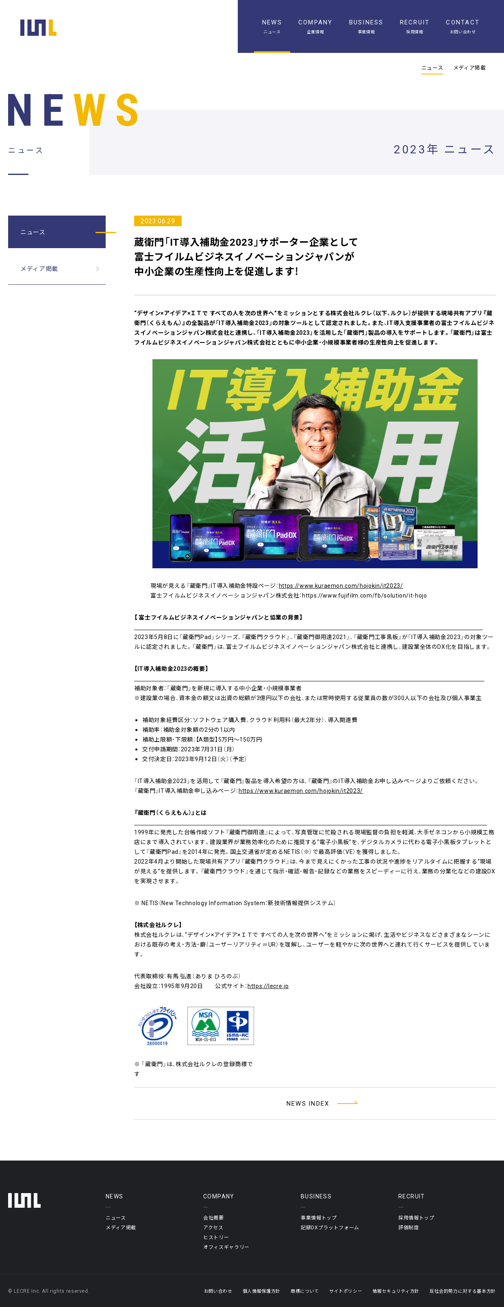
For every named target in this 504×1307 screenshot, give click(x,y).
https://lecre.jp (268, 986)
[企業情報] (315, 26)
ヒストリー (216, 1237)
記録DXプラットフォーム (330, 1227)
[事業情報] (366, 26)
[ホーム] (38, 28)
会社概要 (213, 1217)
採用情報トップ (416, 1217)
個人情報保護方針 (261, 1290)
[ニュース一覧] (272, 26)
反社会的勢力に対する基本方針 (463, 1290)
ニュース (432, 67)
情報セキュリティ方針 (395, 1290)
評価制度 (408, 1227)
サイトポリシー (346, 1290)
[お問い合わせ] (463, 26)
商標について (305, 1290)
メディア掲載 (469, 67)
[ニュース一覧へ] (315, 1103)
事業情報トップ (319, 1217)
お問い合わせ (218, 1290)
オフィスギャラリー (226, 1246)
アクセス (213, 1227)
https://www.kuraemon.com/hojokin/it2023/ (341, 585)
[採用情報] (415, 26)
